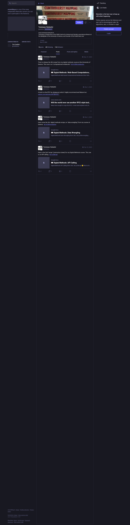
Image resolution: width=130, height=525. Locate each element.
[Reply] (40, 81)
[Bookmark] (70, 81)
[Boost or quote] (50, 81)
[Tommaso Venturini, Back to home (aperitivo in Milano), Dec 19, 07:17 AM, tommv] (65, 267)
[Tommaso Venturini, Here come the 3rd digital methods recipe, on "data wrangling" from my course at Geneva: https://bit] (65, 129)
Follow (79, 22)
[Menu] (90, 22)
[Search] (21, 3)
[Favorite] (60, 81)
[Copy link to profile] (85, 22)
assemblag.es (48, 29)
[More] (91, 81)
